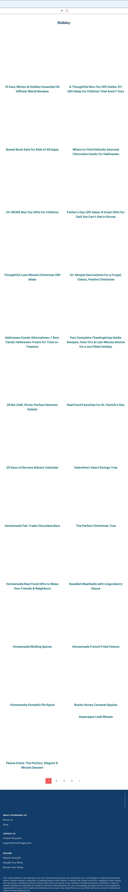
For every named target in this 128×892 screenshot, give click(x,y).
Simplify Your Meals (13, 843)
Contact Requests (12, 818)
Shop (5, 805)
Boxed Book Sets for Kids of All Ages (32, 147)
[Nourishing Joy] (64, 4)
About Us (8, 800)
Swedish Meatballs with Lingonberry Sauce (95, 568)
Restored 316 (86, 889)
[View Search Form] (67, 10)
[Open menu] (62, 11)
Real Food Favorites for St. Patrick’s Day (95, 396)
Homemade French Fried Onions (96, 630)
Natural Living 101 (12, 838)
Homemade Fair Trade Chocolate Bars (32, 511)
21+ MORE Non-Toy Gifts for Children (32, 209)
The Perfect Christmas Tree (96, 511)
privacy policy (51, 881)
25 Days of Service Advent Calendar (32, 453)
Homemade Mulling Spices (32, 630)
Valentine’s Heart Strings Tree (96, 453)
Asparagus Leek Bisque (95, 698)
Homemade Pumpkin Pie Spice (32, 687)
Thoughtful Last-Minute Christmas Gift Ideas (32, 270)
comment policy (68, 881)
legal (81, 881)
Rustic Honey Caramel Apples (96, 687)
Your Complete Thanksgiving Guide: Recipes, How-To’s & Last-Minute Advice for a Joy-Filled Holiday (96, 335)
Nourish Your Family (13, 847)
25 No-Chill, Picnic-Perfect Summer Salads (32, 396)
